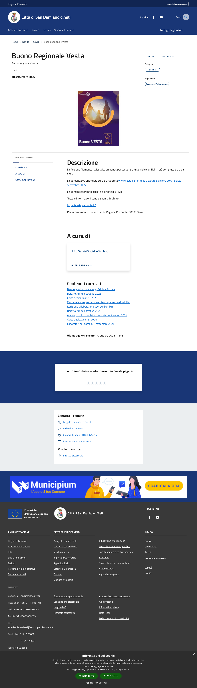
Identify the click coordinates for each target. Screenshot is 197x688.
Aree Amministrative (19, 546)
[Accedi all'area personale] (177, 4)
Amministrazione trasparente (114, 596)
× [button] (193, 654)
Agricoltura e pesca (109, 574)
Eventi (148, 573)
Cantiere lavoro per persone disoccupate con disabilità (98, 302)
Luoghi (148, 567)
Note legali (104, 613)
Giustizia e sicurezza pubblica (114, 546)
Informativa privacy (109, 607)
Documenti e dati (17, 574)
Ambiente (104, 557)
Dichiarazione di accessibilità (114, 618)
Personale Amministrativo (21, 569)
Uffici (10, 552)
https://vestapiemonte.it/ (81, 205)
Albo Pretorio (106, 602)
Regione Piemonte (17, 4)
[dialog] (98, 669)
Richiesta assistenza (64, 613)
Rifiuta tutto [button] (111, 675)
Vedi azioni (168, 56)
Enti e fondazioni (17, 557)
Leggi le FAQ (60, 607)
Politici (11, 563)
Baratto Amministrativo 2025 (84, 311)
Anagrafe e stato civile (65, 541)
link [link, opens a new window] (128, 669)
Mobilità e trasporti (64, 580)
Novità (25, 42)
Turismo (58, 574)
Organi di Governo (17, 541)
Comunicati (151, 546)
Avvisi (36, 42)
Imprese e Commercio (65, 557)
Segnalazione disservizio (66, 602)
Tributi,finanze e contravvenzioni (116, 552)
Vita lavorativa (61, 552)
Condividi (152, 56)
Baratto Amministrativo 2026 (84, 294)
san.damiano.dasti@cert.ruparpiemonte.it (30, 627)
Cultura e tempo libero (65, 546)
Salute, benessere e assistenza (115, 563)
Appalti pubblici (62, 563)
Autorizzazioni (106, 568)
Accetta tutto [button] (86, 676)
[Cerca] (185, 17)
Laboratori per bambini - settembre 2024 (90, 324)
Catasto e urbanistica (65, 569)
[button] (98, 682)
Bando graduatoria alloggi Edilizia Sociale (91, 289)
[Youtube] (158, 17)
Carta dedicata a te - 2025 (82, 298)
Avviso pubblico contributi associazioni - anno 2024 (97, 315)
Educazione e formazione (112, 541)
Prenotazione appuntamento (68, 596)
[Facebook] (150, 17)
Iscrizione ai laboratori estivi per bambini (90, 306)
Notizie (148, 541)
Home (15, 42)
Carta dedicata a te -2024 (82, 319)
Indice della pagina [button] (24, 157)
